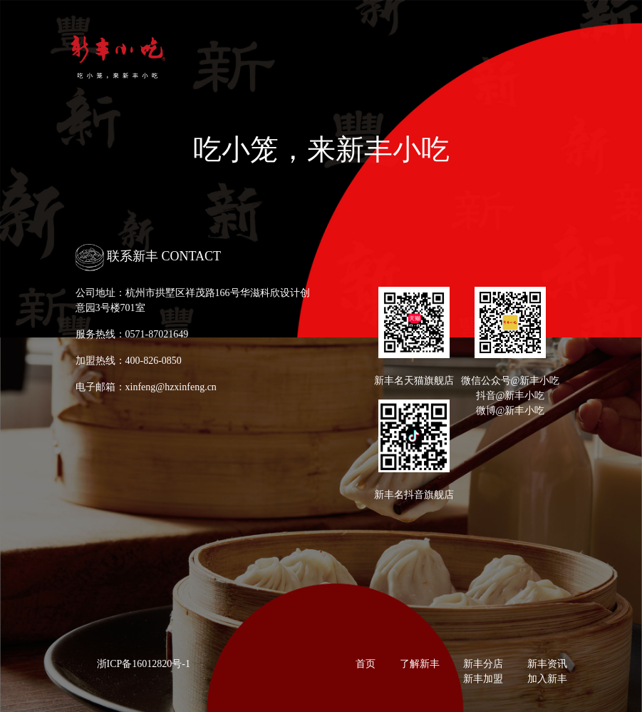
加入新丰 (547, 678)
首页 (366, 663)
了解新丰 (420, 663)
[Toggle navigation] (558, 58)
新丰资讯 (547, 663)
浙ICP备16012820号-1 (143, 663)
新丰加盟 (483, 678)
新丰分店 (483, 663)
